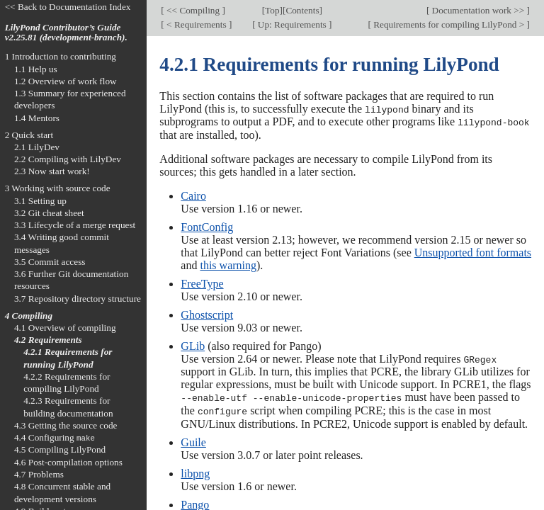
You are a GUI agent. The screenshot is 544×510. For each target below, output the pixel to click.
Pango (195, 503)
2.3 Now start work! (52, 171)
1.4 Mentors (37, 118)
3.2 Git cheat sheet (49, 213)
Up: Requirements (292, 24)
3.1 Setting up (40, 201)
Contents (302, 10)
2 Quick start (29, 135)
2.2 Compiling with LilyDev (67, 159)
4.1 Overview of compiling (65, 327)
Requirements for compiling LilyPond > (449, 24)
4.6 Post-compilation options (68, 462)
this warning (228, 265)
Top (272, 10)
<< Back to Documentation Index (68, 6)
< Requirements (196, 24)
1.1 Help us (35, 69)
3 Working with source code (57, 188)
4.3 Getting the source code (66, 425)
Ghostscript (207, 314)
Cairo (193, 195)
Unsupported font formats (472, 252)
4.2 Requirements (48, 339)
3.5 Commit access (50, 261)
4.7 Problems (39, 474)
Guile (193, 440)
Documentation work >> (477, 10)
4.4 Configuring (54, 437)
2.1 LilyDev (37, 147)
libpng (195, 471)
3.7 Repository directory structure (77, 298)
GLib (193, 345)
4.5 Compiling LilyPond (60, 449)
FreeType (202, 283)
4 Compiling (28, 315)
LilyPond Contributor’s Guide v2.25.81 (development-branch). (66, 32)
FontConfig (207, 226)
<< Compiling (193, 10)
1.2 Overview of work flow (65, 81)
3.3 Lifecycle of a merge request (74, 225)
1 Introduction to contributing (60, 56)
